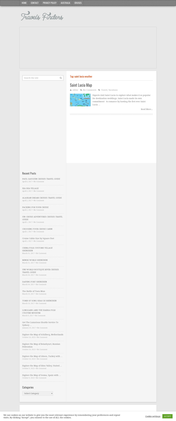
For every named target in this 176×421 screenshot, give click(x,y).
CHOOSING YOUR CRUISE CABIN (37, 229)
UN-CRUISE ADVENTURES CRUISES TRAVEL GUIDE (42, 218)
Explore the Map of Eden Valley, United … (42, 366)
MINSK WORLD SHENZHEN (35, 260)
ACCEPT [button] (167, 416)
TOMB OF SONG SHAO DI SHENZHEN (39, 301)
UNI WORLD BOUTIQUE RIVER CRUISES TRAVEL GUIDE (40, 270)
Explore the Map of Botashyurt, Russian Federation (41, 345)
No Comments (89, 90)
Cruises (78, 3)
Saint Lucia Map (81, 85)
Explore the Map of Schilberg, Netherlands (42, 334)
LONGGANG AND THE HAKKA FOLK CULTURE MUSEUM (39, 311)
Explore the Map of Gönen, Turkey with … (42, 356)
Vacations (113, 90)
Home (24, 3)
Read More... (147, 109)
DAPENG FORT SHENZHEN (34, 282)
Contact (35, 3)
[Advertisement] (88, 49)
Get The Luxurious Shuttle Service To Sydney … (40, 323)
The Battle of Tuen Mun (33, 291)
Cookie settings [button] (152, 416)
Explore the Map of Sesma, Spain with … (41, 375)
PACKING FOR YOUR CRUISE (35, 207)
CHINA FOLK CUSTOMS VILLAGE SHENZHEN (37, 249)
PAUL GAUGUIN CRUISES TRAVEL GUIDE (41, 179)
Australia (65, 3)
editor (75, 90)
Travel (104, 90)
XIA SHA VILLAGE (30, 188)
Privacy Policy (50, 3)
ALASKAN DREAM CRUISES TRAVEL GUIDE (42, 198)
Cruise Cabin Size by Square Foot (38, 238)
